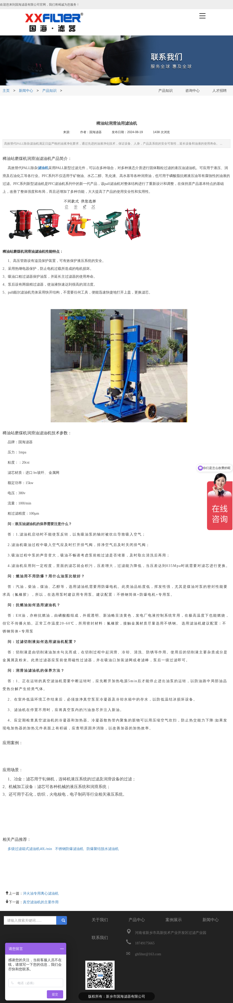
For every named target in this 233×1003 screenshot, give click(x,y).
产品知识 (49, 90)
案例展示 (174, 920)
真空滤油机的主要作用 (41, 901)
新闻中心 (26, 90)
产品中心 (137, 920)
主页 (7, 90)
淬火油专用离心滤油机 (41, 893)
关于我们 (100, 920)
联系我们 (100, 937)
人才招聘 (219, 90)
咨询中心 (192, 90)
